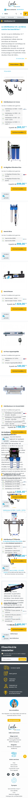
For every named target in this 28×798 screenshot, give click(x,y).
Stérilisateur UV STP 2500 (12, 484)
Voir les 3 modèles (18, 432)
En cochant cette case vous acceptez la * (14, 654)
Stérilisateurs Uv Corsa (12, 102)
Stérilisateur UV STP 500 (12, 486)
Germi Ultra (8, 231)
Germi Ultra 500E (10, 241)
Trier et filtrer (14, 64)
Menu (6, 13)
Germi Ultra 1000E (10, 238)
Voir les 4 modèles (18, 132)
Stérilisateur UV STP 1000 (12, 481)
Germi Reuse (8, 291)
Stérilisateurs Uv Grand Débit (14, 406)
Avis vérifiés (14, 790)
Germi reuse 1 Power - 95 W (13, 301)
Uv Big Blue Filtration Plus (12, 167)
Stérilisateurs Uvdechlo (12, 539)
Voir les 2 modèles (18, 189)
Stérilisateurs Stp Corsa (12, 475)
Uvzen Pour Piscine (10, 603)
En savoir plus (20, 58)
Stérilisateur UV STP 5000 (12, 489)
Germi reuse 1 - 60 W (11, 298)
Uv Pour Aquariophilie (11, 351)
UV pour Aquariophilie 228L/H (13, 363)
